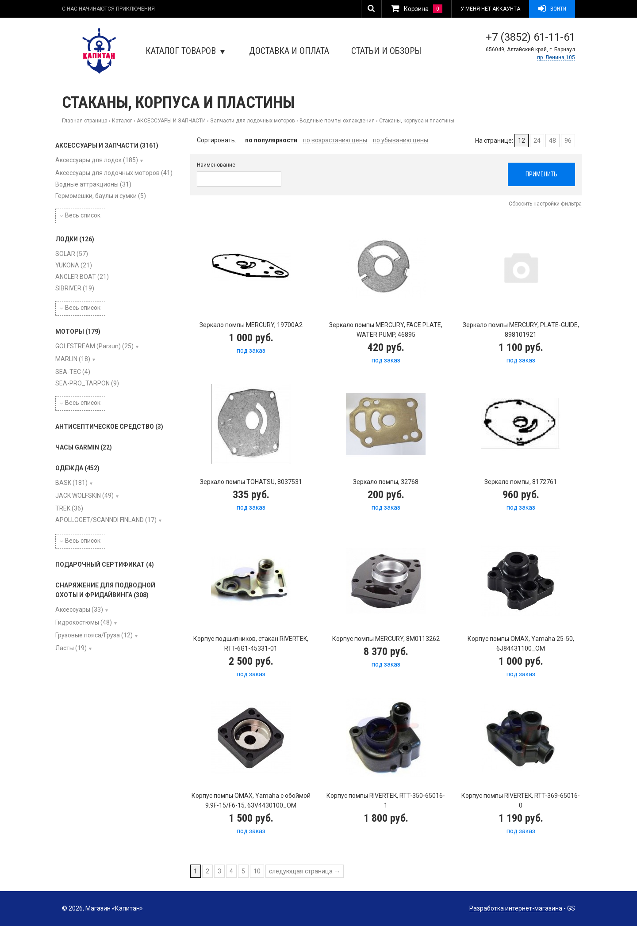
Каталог (122, 121)
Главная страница (84, 121)
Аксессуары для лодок (96, 160)
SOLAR (71, 253)
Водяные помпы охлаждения (337, 121)
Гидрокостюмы (83, 622)
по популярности (271, 140)
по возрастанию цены (335, 140)
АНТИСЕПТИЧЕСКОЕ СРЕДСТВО (109, 426)
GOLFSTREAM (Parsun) (94, 346)
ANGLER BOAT (82, 276)
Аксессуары (79, 609)
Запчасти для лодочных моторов (252, 121)
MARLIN (72, 358)
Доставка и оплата (289, 51)
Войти (552, 9)
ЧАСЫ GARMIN (83, 447)
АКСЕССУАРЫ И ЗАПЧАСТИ (171, 121)
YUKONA (73, 265)
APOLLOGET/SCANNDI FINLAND (106, 519)
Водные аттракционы (93, 184)
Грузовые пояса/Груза (94, 635)
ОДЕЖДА (77, 468)
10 (257, 871)
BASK (71, 482)
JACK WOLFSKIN (84, 495)
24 (537, 140)
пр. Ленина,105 (556, 57)
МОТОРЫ (77, 331)
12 (521, 140)
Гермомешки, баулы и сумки (100, 195)
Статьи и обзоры (386, 51)
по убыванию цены (400, 140)
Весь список (80, 215)
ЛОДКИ (74, 239)
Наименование (216, 165)
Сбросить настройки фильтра (545, 204)
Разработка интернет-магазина (515, 908)
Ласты (71, 648)
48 (552, 140)
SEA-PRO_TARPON (87, 383)
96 (568, 140)
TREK (69, 508)
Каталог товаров (185, 51)
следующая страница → (304, 871)
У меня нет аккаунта (490, 9)
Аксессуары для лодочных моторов (114, 172)
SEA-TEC (72, 371)
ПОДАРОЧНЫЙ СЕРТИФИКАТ (104, 564)
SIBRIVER (74, 288)
